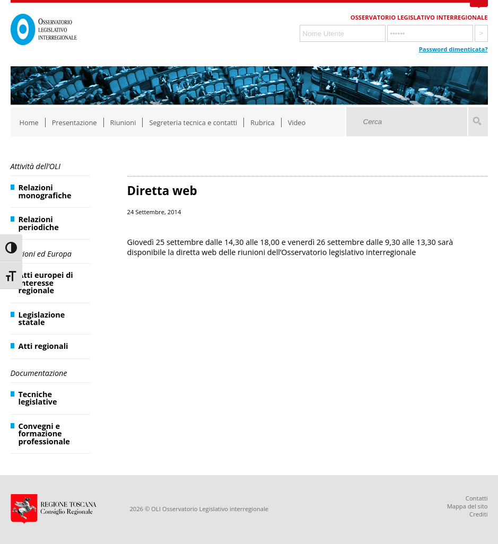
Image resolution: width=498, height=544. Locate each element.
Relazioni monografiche (45, 191)
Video (297, 122)
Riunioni (123, 122)
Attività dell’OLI (35, 166)
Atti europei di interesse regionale (46, 282)
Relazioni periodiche (39, 223)
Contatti (477, 498)
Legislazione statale (42, 318)
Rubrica (262, 122)
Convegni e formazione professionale (44, 433)
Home (29, 122)
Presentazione (74, 122)
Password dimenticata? (453, 49)
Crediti (478, 514)
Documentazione (39, 373)
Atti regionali (43, 346)
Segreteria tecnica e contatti (193, 122)
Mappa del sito (467, 506)
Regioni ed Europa (41, 254)
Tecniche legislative (38, 398)
